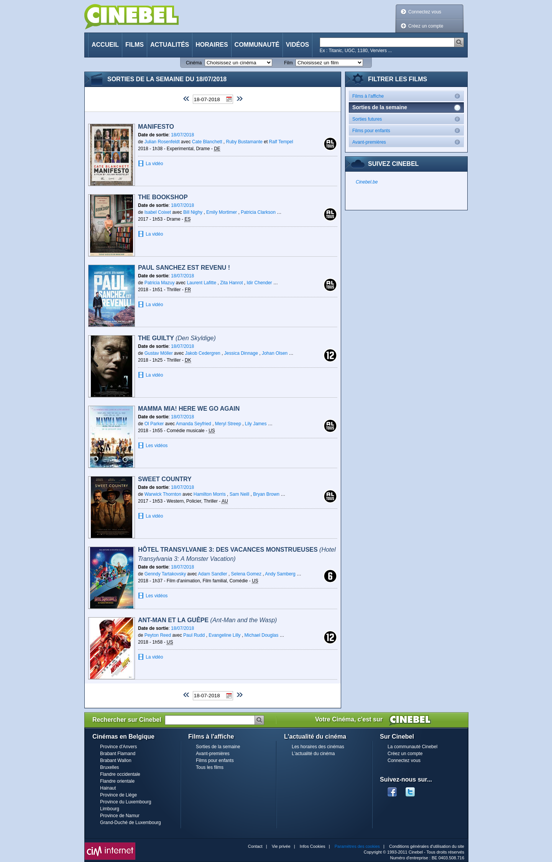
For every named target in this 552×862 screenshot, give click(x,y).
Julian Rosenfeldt (163, 141)
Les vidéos (157, 445)
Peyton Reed (158, 635)
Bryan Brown (266, 494)
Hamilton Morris (210, 494)
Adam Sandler (212, 574)
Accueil (105, 44)
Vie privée (281, 846)
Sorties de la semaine (218, 746)
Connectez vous (424, 12)
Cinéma (194, 63)
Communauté (257, 44)
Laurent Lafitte (201, 282)
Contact (255, 846)
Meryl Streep (228, 423)
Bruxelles (109, 767)
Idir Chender (259, 282)
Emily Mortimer (221, 212)
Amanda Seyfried (193, 423)
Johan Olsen (275, 353)
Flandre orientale (117, 781)
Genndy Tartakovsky (165, 574)
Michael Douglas (262, 635)
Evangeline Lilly (224, 635)
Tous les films (209, 767)
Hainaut (108, 788)
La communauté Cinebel (412, 746)
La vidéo (154, 163)
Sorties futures (407, 119)
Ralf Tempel (281, 141)
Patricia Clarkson (258, 212)
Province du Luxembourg (125, 802)
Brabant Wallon (115, 760)
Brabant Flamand (117, 753)
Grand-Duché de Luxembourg (130, 822)
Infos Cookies (312, 846)
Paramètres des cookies (357, 846)
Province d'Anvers (118, 746)
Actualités (169, 44)
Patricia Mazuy (160, 282)
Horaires (212, 44)
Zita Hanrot (231, 282)
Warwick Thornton (163, 494)
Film (288, 63)
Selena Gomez (246, 574)
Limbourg (109, 808)
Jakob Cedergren (202, 353)
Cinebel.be (367, 182)
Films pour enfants (407, 130)
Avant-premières (407, 142)
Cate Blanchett (207, 141)
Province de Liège (118, 795)
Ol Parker (154, 423)
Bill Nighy (192, 212)
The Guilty (177, 338)
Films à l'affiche (407, 96)
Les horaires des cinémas (318, 746)
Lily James (256, 423)
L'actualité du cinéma (313, 753)
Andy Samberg (280, 574)
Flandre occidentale (120, 774)
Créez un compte (425, 26)
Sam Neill (239, 494)
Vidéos (297, 44)
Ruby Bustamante (245, 141)
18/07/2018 (182, 135)
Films (134, 44)
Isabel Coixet (158, 212)
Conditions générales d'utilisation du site (426, 846)
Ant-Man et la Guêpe (207, 620)
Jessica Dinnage (241, 353)
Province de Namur (120, 815)
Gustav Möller (159, 353)
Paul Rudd (194, 635)
